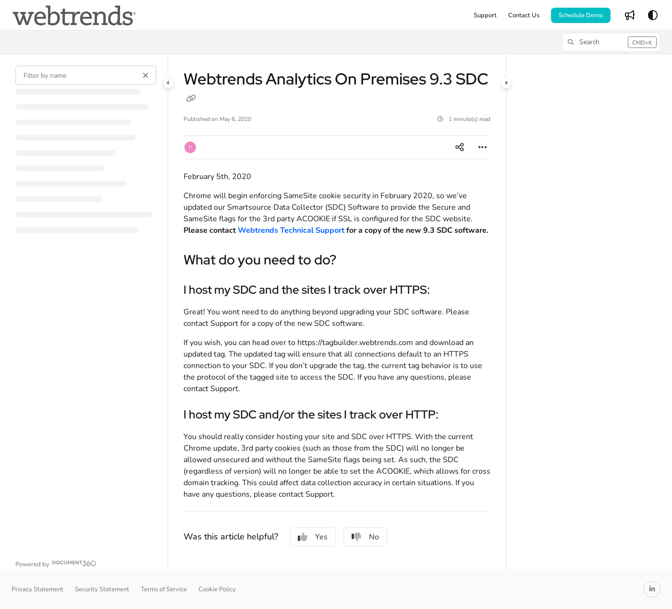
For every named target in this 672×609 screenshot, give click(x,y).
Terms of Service (164, 589)
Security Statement (102, 589)
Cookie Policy (217, 589)
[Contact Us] (523, 15)
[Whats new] (629, 15)
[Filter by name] (85, 75)
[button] (611, 42)
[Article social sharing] (459, 147)
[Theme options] (652, 15)
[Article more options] (482, 147)
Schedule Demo (581, 15)
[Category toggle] (168, 83)
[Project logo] (74, 15)
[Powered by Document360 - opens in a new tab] (56, 563)
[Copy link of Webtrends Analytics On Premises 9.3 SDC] (191, 99)
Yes (313, 537)
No (365, 537)
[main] (337, 312)
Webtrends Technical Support (291, 230)
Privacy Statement (37, 589)
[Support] (485, 15)
